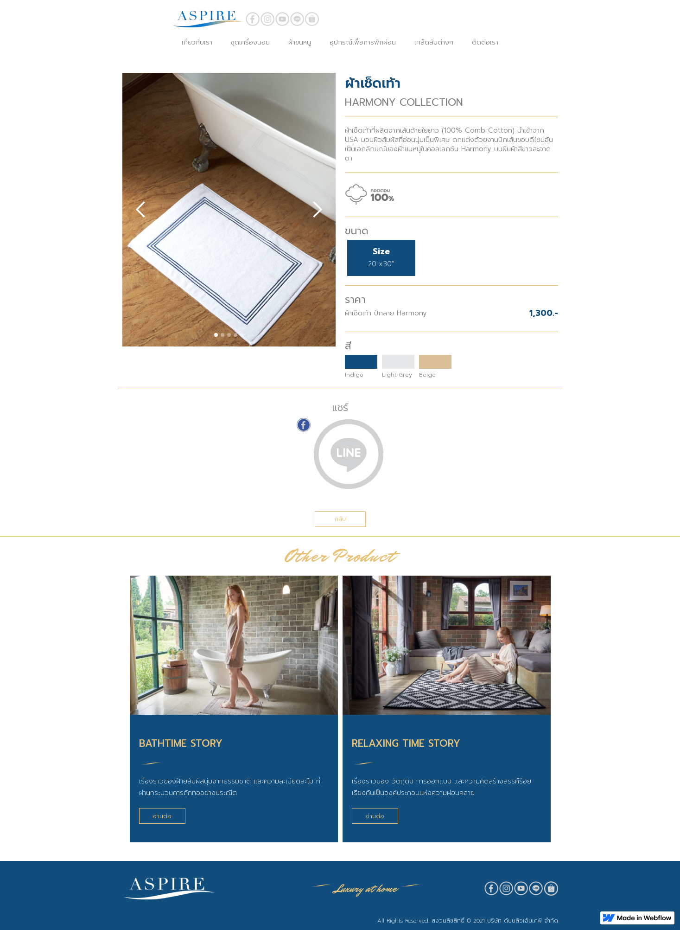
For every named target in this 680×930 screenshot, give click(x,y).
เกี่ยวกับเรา (197, 42)
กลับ (340, 518)
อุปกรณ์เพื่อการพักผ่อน (363, 42)
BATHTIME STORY (180, 743)
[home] (208, 19)
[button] (140, 209)
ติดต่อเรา (485, 42)
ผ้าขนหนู (299, 42)
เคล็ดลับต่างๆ (433, 42)
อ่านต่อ (162, 816)
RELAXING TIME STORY (406, 743)
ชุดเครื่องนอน (250, 42)
